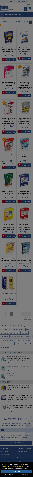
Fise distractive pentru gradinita (24, 155)
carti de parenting (24, 326)
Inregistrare (15, 1)
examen (28, 329)
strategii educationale (24, 340)
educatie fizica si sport (17, 336)
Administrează (9, 474)
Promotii (8, 14)
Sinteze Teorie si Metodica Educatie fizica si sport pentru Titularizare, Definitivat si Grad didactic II (24, 85)
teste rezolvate (14, 333)
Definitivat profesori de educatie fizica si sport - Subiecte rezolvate (24, 49)
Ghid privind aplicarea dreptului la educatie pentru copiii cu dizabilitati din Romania (8, 121)
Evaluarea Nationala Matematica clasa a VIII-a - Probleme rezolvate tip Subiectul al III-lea (24, 261)
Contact (19, 458)
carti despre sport (6, 329)
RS (6, 18)
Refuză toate (24, 474)
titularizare (4, 333)
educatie (29, 336)
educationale (5, 326)
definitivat (24, 333)
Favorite (28, 4)
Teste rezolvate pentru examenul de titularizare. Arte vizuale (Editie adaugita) (8, 261)
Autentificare (27, 1)
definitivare (4, 336)
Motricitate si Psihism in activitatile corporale (9, 294)
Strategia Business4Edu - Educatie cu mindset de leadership (9, 83)
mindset (12, 340)
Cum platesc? (4, 458)
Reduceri (20, 14)
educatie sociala (19, 329)
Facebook (20, 455)
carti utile (14, 326)
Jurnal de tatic (9, 155)
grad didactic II (26, 344)
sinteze (3, 344)
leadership (4, 340)
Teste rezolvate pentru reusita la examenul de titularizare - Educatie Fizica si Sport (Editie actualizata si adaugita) (24, 122)
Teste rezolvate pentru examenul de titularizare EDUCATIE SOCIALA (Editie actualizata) (9, 50)
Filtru (3, 25)
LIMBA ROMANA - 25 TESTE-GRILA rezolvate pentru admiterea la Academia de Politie (24, 227)
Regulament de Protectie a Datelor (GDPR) (14, 466)
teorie (17, 344)
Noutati (14, 14)
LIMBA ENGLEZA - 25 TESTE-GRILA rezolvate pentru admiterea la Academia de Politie (8, 227)
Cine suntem (4, 451)
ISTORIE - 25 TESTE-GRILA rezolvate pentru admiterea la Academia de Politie (24, 192)
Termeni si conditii (22, 451)
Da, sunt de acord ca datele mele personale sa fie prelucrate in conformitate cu (15, 437)
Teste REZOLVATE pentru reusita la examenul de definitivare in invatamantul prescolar (9, 192)
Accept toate (16, 471)
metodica (10, 344)
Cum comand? (4, 455)
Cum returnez (4, 461)
